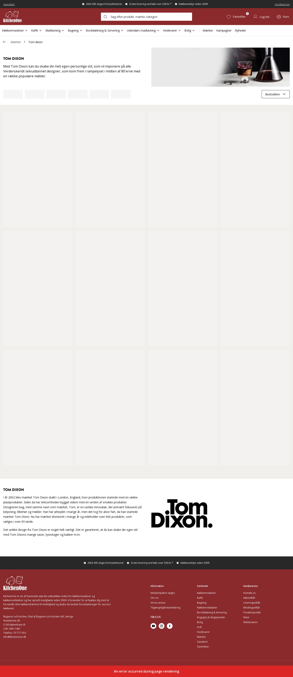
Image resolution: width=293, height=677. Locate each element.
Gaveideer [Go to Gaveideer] (203, 646)
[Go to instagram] (161, 626)
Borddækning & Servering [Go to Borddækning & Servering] (212, 612)
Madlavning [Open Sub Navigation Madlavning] (55, 30)
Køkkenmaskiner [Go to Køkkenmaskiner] (206, 593)
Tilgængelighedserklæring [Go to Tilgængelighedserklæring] (165, 607)
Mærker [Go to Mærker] (201, 637)
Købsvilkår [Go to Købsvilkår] (249, 598)
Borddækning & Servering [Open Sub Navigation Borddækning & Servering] (105, 30)
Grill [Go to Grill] (199, 627)
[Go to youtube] (153, 626)
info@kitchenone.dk (14, 637)
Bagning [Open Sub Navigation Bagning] (75, 30)
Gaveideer (9, 4)
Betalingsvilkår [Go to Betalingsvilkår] (251, 607)
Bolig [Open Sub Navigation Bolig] (189, 30)
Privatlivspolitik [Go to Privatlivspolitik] (252, 612)
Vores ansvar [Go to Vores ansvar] (158, 602)
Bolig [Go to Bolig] (200, 622)
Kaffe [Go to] (200, 598)
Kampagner (224, 30)
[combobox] (146, 17)
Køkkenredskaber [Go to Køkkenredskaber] (207, 607)
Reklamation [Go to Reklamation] (250, 622)
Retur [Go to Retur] (246, 617)
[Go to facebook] (170, 626)
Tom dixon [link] (35, 42)
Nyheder (240, 30)
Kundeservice (282, 4)
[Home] (27, 16)
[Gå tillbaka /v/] (4, 42)
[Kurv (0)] (283, 16)
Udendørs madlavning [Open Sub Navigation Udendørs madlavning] (143, 30)
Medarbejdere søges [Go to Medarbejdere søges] (163, 593)
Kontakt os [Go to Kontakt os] (249, 593)
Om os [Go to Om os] (154, 598)
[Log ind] (261, 17)
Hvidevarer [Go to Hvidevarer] (203, 632)
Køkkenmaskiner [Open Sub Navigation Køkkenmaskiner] (15, 30)
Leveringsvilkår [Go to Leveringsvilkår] (251, 602)
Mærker (208, 30)
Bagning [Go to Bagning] (201, 602)
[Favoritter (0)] (236, 16)
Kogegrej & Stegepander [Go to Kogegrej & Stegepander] (211, 617)
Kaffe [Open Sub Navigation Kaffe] (36, 30)
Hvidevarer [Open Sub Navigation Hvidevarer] (172, 30)
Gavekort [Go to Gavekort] (202, 641)
